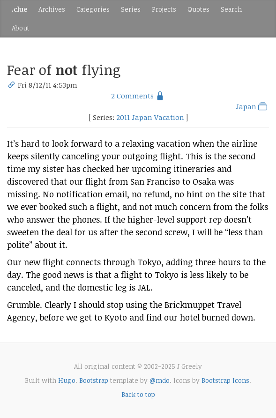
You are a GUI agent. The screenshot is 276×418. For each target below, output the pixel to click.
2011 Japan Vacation (150, 117)
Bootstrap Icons (225, 380)
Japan (252, 106)
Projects (164, 9)
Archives (51, 9)
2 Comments (132, 95)
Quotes (198, 9)
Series (131, 9)
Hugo (66, 380)
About (21, 27)
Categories (93, 9)
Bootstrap (93, 380)
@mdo (159, 380)
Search (231, 9)
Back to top (138, 394)
